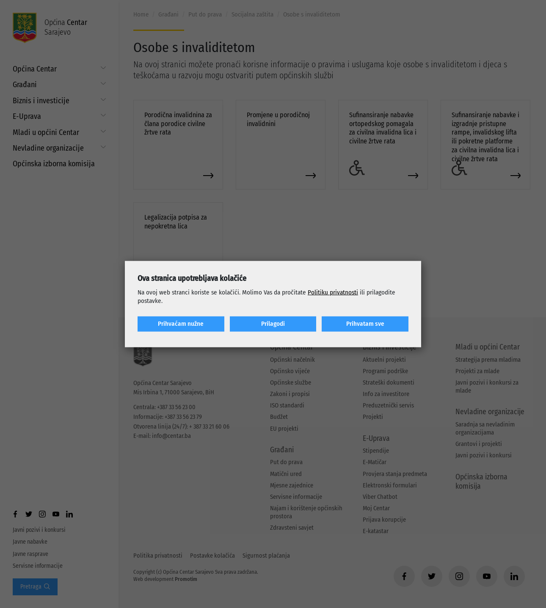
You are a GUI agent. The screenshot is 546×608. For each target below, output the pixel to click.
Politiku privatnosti (333, 292)
